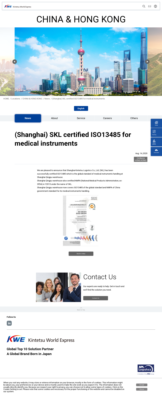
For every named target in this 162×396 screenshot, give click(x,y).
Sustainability (118, 7)
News (108, 7)
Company (79, 7)
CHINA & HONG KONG (32, 99)
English (81, 108)
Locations (99, 7)
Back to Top (81, 309)
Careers (130, 7)
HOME (6, 99)
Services (88, 7)
